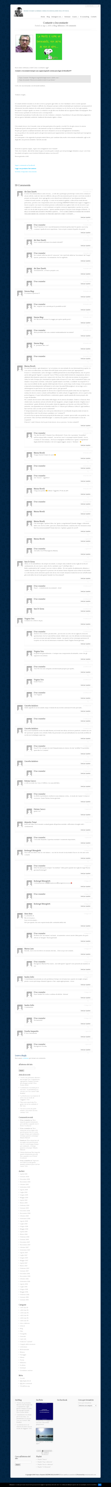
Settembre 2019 (25, 1187)
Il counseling (84, 17)
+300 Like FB (24, 1313)
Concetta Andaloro (31, 706)
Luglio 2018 (23, 1224)
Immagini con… (57, 17)
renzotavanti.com (90, 1474)
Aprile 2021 (23, 1174)
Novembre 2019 (25, 1182)
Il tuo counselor (39, 225)
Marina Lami (29, 949)
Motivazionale (24, 1349)
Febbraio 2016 (24, 1294)
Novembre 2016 (25, 1276)
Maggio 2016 (24, 1292)
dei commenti (26, 1383)
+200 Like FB (24, 1310)
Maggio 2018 (24, 1229)
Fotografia (23, 1334)
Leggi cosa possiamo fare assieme (25, 168)
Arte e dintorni (24, 1323)
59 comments (71, 26)
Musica (22, 1352)
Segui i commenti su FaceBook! (25, 165)
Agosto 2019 (24, 1190)
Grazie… (75, 17)
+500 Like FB (24, 1318)
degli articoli (25, 1381)
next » (46, 1452)
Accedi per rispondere (85, 217)
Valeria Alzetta (24, 1152)
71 (42, 1452)
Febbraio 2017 (24, 1268)
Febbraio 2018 (24, 1237)
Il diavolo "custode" (26, 1341)
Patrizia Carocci (30, 781)
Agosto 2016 (24, 1284)
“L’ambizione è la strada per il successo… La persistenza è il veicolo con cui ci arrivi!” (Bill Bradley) (24, 1418)
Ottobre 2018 (24, 1216)
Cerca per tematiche (84, 1403)
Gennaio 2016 (24, 1297)
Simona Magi (29, 291)
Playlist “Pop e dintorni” (45, 1462)
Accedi (22, 1378)
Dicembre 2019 (25, 1179)
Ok (99, 1485)
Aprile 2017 (23, 1263)
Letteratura (23, 1347)
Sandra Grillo (29, 977)
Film (21, 1331)
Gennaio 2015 (24, 1300)
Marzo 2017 (23, 1266)
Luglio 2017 (23, 1255)
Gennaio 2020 (24, 1176)
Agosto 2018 (24, 1221)
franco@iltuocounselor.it (68, 1474)
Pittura (22, 1357)
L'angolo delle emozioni (27, 1344)
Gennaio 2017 (24, 1271)
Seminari (67, 17)
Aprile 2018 (23, 1231)
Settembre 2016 (25, 1281)
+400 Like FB (24, 1315)
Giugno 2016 (24, 1289)
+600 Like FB (24, 1320)
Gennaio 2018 (24, 1239)
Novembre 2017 (25, 1245)
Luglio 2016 (23, 1287)
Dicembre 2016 (25, 1273)
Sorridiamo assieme (26, 1370)
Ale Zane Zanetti (30, 191)
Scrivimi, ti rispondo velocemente (26, 172)
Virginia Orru (29, 618)
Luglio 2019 (23, 1192)
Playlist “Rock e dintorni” (45, 1464)
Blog (48, 17)
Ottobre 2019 (24, 1184)
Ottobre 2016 (24, 1279)
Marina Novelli (29, 366)
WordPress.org (24, 1386)
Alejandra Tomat (30, 822)
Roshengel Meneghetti (32, 850)
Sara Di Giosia (29, 562)
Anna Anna (28, 914)
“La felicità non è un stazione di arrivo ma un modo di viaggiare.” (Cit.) (30, 1097)
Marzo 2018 (23, 1234)
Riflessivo (61, 26)
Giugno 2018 (24, 1226)
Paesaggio (23, 1355)
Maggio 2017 (24, 1260)
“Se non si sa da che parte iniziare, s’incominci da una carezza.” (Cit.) (28, 1110)
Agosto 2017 (24, 1252)
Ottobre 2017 (24, 1247)
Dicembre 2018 (25, 1211)
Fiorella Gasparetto (31, 1031)
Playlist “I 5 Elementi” (44, 1467)
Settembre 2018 (25, 1218)
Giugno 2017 (24, 1258)
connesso (26, 1058)
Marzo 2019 (23, 1203)
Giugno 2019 (24, 1195)
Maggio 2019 (24, 1197)
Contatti (93, 17)
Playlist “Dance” (42, 1459)
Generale (23, 1336)
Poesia (22, 1360)
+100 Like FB (24, 1307)
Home (43, 17)
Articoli (22, 1326)
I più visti (23, 1339)
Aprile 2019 (23, 1200)
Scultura (22, 1365)
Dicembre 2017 (25, 1242)
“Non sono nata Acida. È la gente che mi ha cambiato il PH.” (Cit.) (29, 1104)
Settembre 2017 (25, 1250)
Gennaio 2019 (24, 1208)
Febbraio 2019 (24, 1205)
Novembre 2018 (25, 1213)
